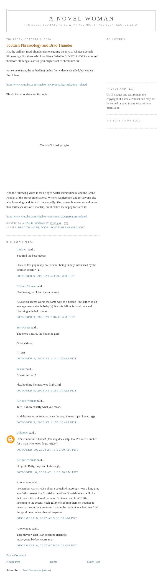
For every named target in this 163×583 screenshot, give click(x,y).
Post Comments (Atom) (37, 570)
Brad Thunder (28, 227)
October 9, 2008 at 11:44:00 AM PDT (47, 358)
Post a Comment (16, 555)
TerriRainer (23, 327)
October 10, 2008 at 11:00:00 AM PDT (48, 449)
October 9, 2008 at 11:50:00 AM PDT (47, 390)
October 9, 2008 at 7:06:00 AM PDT (46, 317)
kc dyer (21, 369)
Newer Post (13, 561)
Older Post (93, 561)
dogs (45, 227)
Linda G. (22, 249)
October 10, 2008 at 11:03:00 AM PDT (48, 472)
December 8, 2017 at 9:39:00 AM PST (47, 545)
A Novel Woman (82, 18)
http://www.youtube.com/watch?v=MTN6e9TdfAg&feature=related (46, 216)
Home (53, 561)
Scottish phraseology (68, 227)
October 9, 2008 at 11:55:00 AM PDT (47, 422)
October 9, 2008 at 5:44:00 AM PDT (46, 276)
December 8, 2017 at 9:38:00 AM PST (47, 518)
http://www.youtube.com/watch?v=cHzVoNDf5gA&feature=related (46, 84)
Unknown (22, 432)
